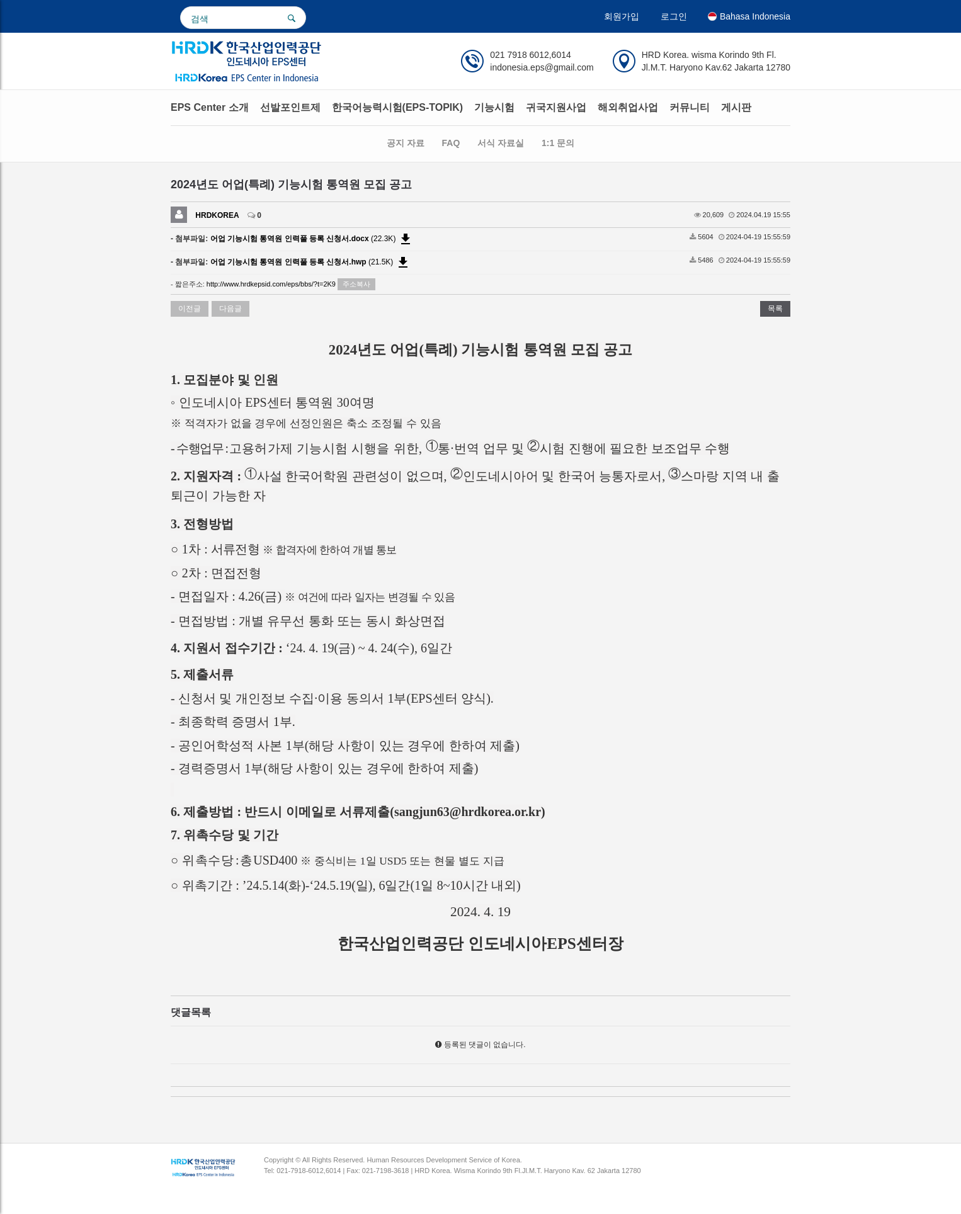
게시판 (736, 107)
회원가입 (621, 16)
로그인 (674, 16)
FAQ (451, 143)
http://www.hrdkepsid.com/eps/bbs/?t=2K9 (271, 284)
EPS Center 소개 (210, 107)
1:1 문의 (558, 143)
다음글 (230, 308)
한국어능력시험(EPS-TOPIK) (397, 107)
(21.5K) (310, 262)
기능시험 (494, 107)
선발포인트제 (290, 107)
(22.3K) (311, 238)
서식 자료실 (500, 143)
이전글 (189, 308)
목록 (775, 308)
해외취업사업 (628, 107)
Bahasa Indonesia (749, 16)
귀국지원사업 (556, 107)
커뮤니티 (689, 107)
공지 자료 (405, 143)
